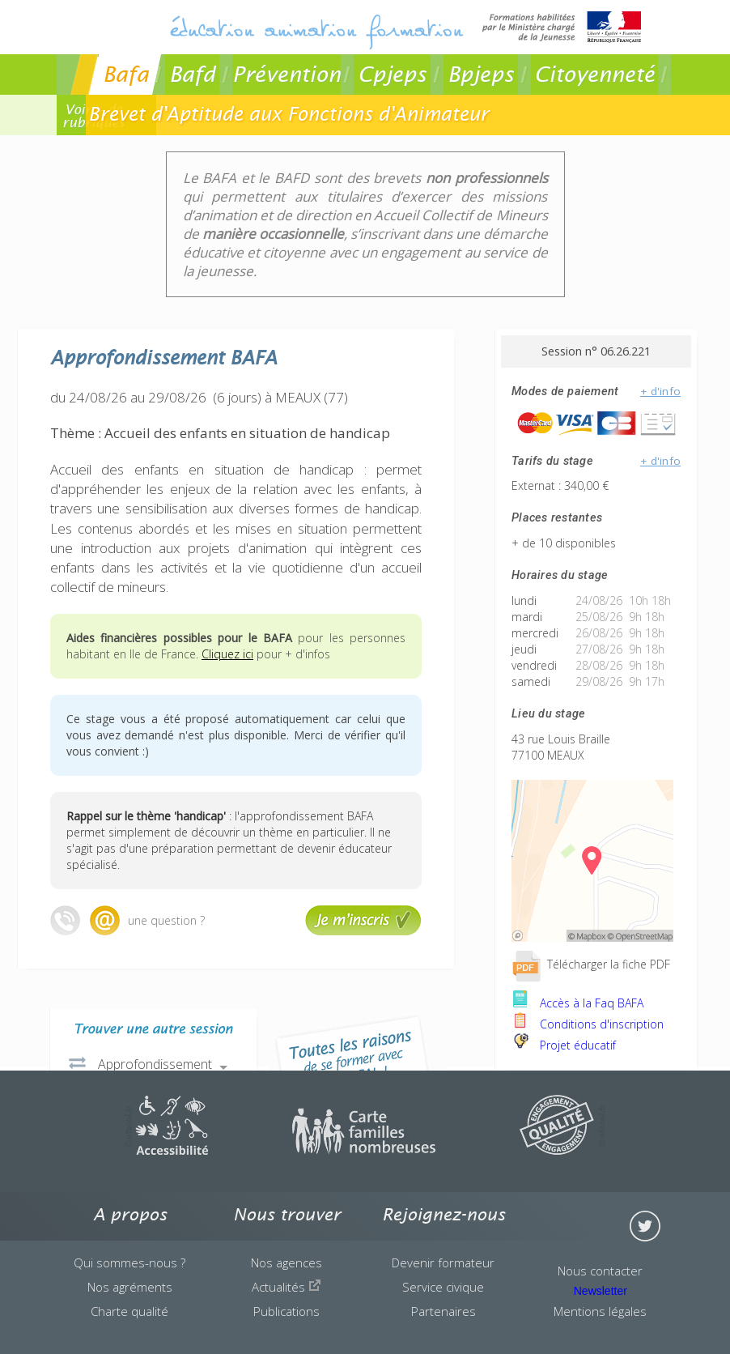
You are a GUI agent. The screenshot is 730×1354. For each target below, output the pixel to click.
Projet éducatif (563, 1045)
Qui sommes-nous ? (129, 1262)
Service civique (443, 1287)
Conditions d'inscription (587, 1024)
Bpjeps (481, 74)
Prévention (286, 74)
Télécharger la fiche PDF (590, 964)
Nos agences (286, 1262)
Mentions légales (600, 1311)
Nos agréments (129, 1287)
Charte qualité (129, 1311)
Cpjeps (392, 74)
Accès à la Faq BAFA (577, 1003)
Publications (286, 1311)
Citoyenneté (594, 74)
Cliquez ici (227, 654)
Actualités (286, 1287)
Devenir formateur (443, 1262)
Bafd (192, 74)
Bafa (126, 74)
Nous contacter (600, 1270)
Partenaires (443, 1311)
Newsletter (600, 1290)
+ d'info (660, 391)
